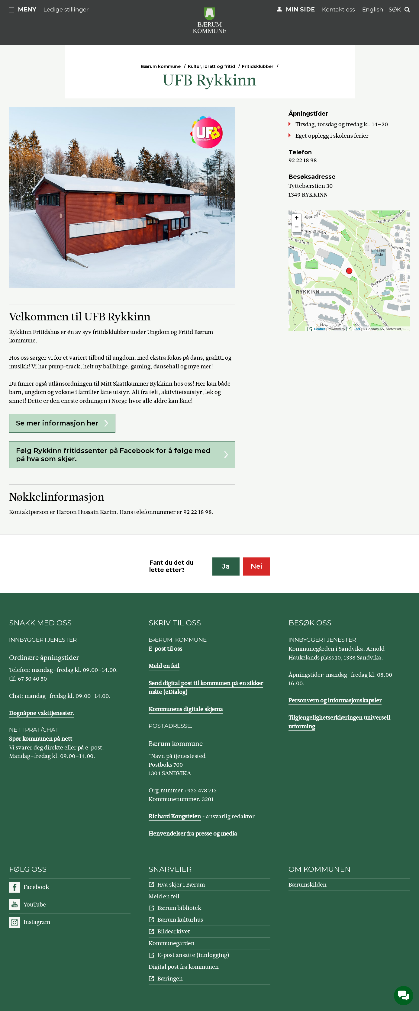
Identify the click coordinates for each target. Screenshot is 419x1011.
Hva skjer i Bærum (181, 885)
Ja (226, 566)
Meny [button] (27, 9)
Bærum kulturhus (180, 920)
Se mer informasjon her (57, 423)
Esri (357, 329)
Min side (300, 9)
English (372, 9)
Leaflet (319, 329)
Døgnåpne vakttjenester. (41, 713)
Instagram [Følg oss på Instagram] (37, 922)
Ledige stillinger (66, 9)
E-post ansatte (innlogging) (193, 955)
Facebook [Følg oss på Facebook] (36, 887)
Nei (256, 566)
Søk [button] (395, 9)
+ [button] (297, 218)
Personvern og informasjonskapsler (335, 700)
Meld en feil (164, 666)
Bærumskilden (307, 885)
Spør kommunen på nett (40, 739)
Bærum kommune (161, 66)
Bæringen (170, 978)
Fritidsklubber (257, 66)
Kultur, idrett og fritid (211, 66)
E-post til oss (165, 649)
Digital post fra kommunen (184, 967)
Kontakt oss (338, 9)
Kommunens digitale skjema (186, 709)
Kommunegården (172, 943)
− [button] (297, 227)
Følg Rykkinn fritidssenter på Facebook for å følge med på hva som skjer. (113, 455)
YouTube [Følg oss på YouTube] (35, 904)
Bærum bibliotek (179, 908)
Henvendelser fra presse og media (193, 834)
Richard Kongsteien (175, 816)
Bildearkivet (173, 931)
